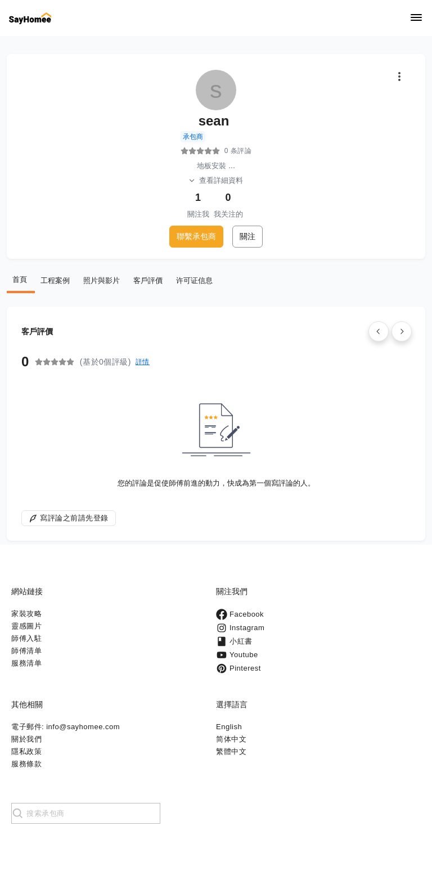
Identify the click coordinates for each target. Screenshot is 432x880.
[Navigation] (416, 18)
